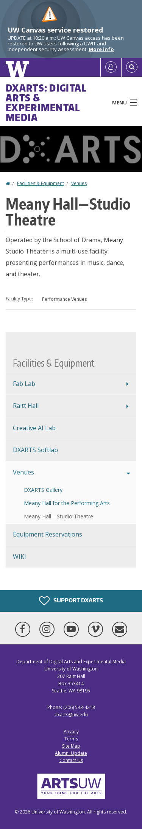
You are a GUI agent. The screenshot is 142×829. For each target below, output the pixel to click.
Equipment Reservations (47, 534)
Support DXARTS (71, 601)
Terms (71, 739)
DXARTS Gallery (43, 489)
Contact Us (71, 760)
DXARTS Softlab (35, 450)
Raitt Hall (26, 405)
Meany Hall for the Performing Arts (67, 503)
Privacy (71, 731)
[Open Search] (132, 67)
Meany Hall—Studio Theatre (58, 516)
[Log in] (111, 67)
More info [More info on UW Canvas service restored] (101, 49)
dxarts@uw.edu (71, 714)
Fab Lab (24, 384)
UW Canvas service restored (55, 29)
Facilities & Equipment (40, 183)
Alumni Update (71, 753)
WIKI (19, 556)
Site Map (71, 746)
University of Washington (58, 812)
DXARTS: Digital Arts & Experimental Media (46, 102)
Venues (79, 183)
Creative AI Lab (34, 428)
